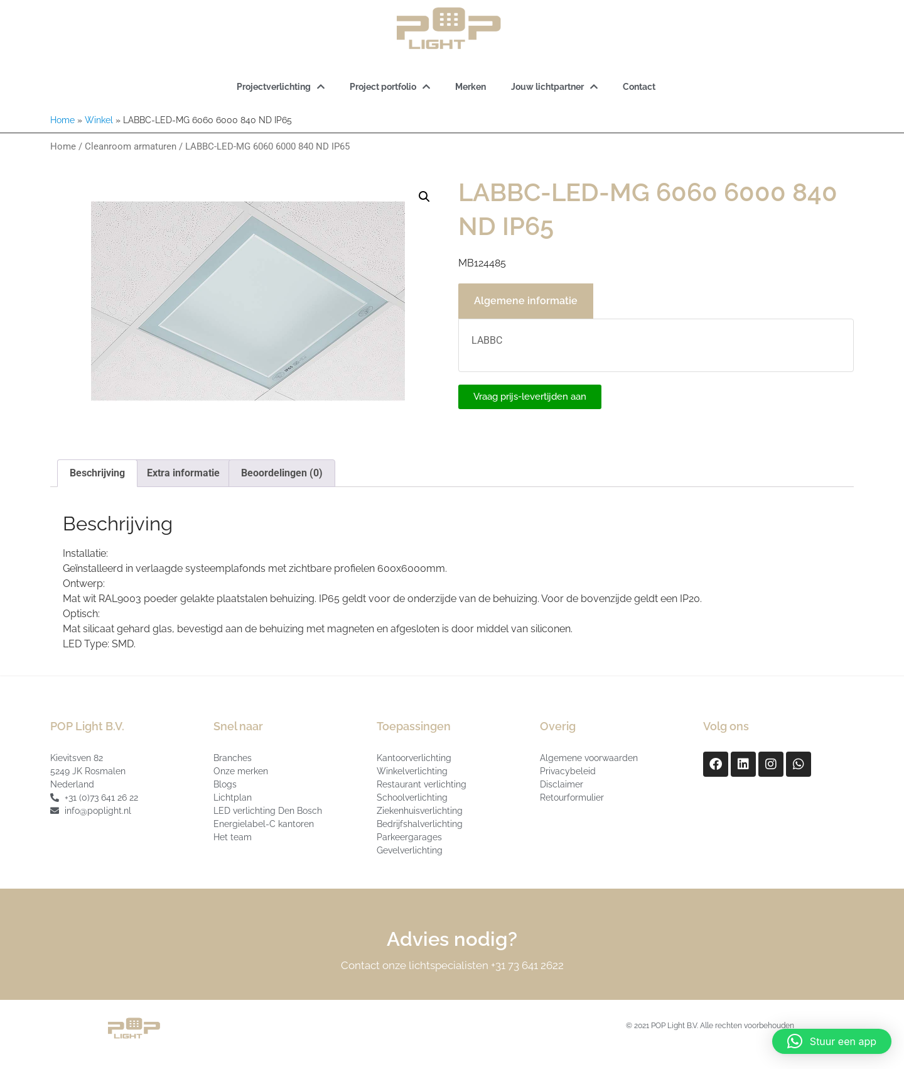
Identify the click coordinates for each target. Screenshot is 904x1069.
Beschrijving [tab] (97, 473)
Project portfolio (390, 86)
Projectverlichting (281, 86)
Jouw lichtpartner (554, 86)
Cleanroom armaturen (130, 146)
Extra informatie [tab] (183, 473)
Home (62, 120)
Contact (639, 87)
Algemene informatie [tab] (526, 301)
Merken (470, 87)
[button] (424, 196)
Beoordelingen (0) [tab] (282, 473)
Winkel (99, 120)
